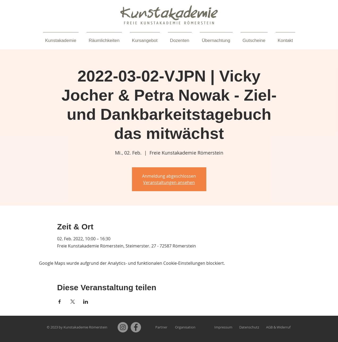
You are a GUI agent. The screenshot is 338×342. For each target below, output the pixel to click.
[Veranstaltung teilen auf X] (72, 302)
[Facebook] (136, 327)
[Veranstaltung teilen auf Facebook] (59, 302)
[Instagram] (123, 327)
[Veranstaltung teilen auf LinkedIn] (85, 302)
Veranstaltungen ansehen (169, 182)
